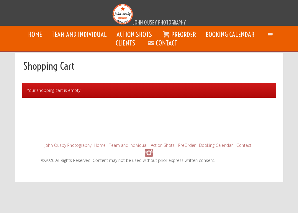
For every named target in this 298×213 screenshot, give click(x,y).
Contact (161, 43)
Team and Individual (79, 34)
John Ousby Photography (68, 145)
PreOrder (179, 34)
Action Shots (134, 34)
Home (35, 34)
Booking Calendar (230, 34)
